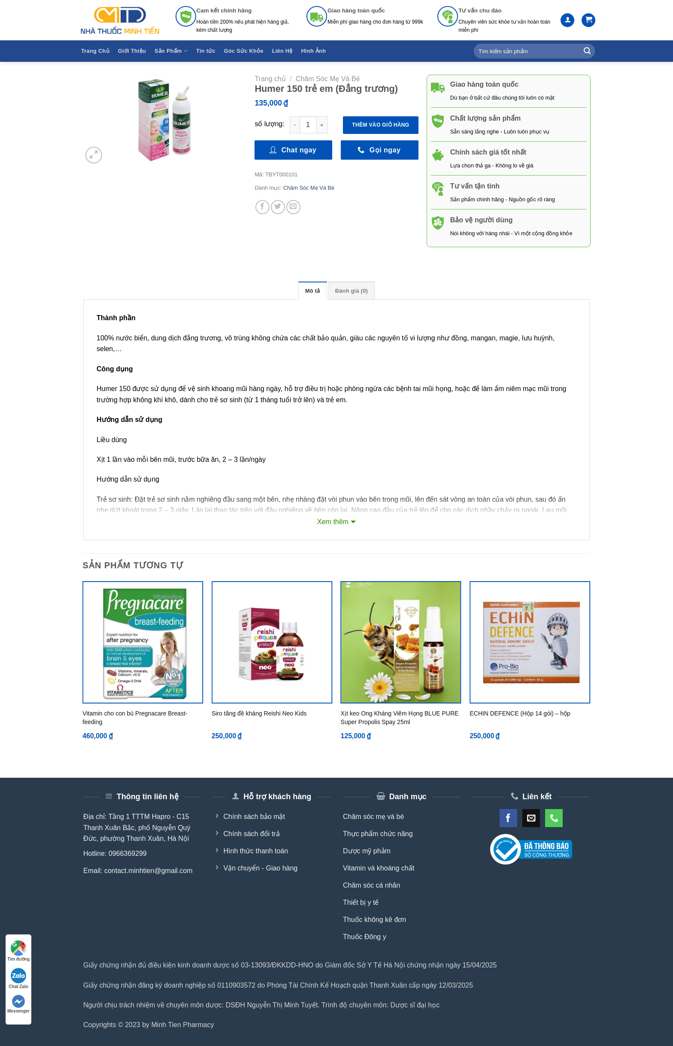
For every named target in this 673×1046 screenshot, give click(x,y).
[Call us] (554, 818)
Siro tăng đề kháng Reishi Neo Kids (259, 713)
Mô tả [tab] (312, 291)
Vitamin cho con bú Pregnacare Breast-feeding (134, 717)
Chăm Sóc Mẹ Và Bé (328, 78)
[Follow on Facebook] (508, 818)
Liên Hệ (282, 51)
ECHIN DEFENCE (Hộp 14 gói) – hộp (520, 713)
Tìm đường (18, 950)
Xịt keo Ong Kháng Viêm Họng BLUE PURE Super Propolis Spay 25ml (400, 717)
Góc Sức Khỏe (244, 51)
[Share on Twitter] (278, 207)
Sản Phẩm (171, 51)
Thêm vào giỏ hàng (380, 125)
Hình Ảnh (313, 51)
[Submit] (587, 51)
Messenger (18, 1004)
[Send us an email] (531, 818)
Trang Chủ (95, 51)
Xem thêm (333, 521)
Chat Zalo (18, 978)
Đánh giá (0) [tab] (351, 291)
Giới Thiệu (132, 51)
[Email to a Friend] (293, 207)
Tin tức (205, 51)
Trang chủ (270, 78)
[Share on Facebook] (262, 207)
